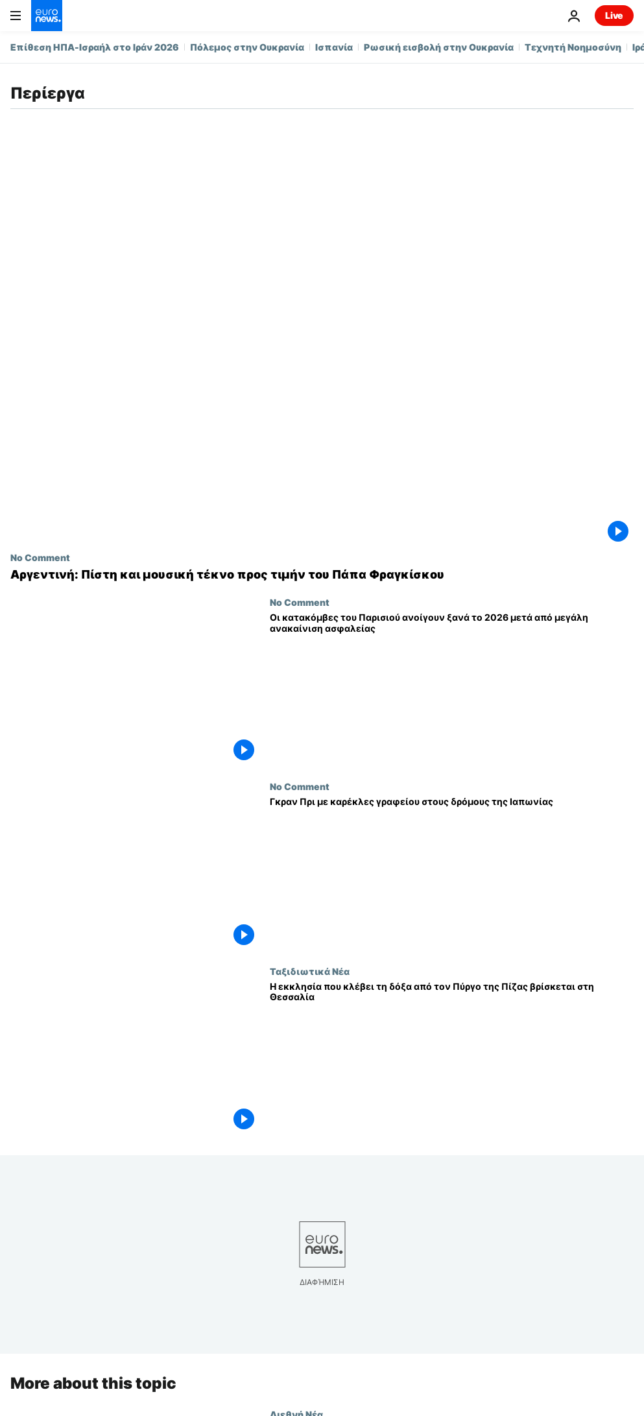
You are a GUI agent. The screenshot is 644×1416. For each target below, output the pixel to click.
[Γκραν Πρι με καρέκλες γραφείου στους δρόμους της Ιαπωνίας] (452, 873)
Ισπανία (334, 47)
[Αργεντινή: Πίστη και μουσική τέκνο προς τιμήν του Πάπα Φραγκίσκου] (322, 575)
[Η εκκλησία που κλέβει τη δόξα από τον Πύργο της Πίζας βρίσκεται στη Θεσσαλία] (452, 1057)
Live (614, 15)
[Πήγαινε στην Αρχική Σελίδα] (46, 15)
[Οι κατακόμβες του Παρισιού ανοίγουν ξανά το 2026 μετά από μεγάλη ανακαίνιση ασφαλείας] (452, 688)
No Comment (40, 557)
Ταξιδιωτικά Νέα (310, 971)
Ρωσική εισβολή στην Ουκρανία (439, 47)
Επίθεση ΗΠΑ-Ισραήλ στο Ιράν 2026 (94, 47)
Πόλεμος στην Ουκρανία (247, 47)
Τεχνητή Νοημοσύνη (573, 47)
